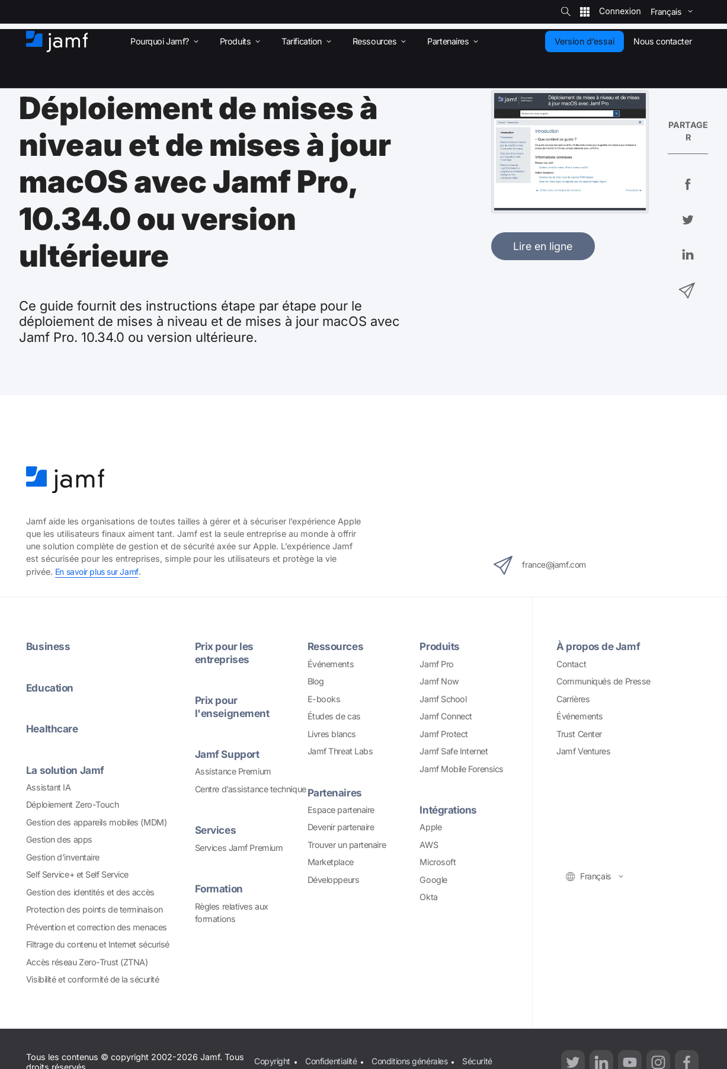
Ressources (337, 646)
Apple (430, 827)
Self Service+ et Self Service (77, 874)
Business (48, 646)
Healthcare (53, 728)
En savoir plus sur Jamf (98, 571)
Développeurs (334, 879)
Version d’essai (584, 41)
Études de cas (334, 716)
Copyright (272, 1061)
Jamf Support (228, 753)
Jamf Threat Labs (340, 751)
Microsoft (437, 862)
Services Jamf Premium (239, 847)
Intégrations (449, 810)
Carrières (573, 698)
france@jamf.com (544, 565)
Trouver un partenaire (347, 844)
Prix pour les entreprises (225, 652)
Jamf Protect (443, 733)
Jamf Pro (436, 663)
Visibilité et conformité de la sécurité (92, 979)
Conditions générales (411, 1061)
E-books (324, 698)
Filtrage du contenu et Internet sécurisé (97, 944)
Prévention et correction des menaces (96, 926)
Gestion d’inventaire (63, 857)
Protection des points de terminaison (94, 909)
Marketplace (331, 862)
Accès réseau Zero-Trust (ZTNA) (87, 961)
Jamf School (442, 698)
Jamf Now (439, 681)
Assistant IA (48, 787)
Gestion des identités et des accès (90, 891)
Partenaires (336, 792)
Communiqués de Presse (603, 681)
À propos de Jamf (599, 646)
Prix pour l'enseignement (234, 706)
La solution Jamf (66, 769)
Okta (428, 897)
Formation (219, 888)
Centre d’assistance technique (250, 788)
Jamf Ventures (583, 751)
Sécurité (480, 1061)
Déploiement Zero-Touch (72, 804)
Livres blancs (332, 733)
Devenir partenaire (341, 827)
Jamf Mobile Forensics (461, 768)
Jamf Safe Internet (453, 751)
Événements (331, 663)
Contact (571, 663)
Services (216, 829)
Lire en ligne (542, 246)
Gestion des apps (59, 839)
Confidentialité (331, 1061)
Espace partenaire (341, 809)
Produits (439, 646)
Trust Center (579, 733)
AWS (428, 844)
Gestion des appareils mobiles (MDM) (96, 822)
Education (50, 687)
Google (433, 879)
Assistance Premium (233, 771)
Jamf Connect (445, 716)
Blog (316, 681)
